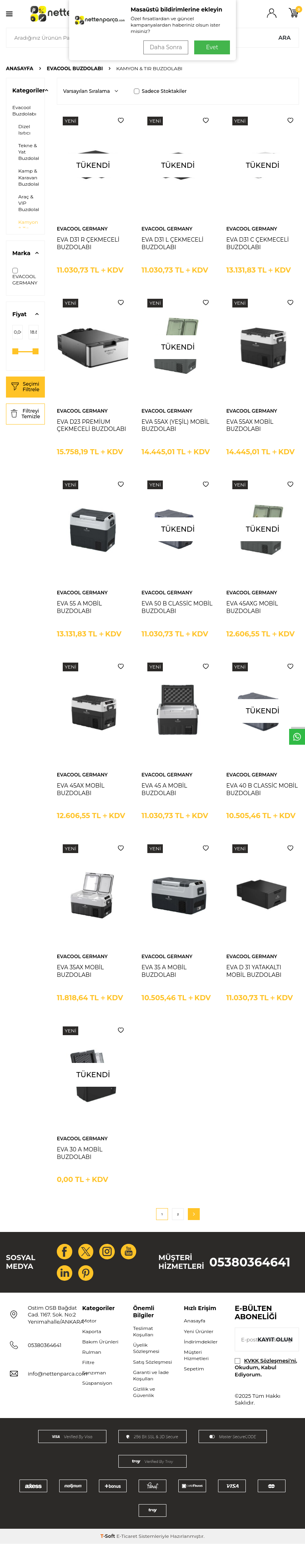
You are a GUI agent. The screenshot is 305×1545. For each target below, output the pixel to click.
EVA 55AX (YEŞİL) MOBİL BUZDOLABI (175, 425)
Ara (284, 37)
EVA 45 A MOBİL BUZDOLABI (164, 789)
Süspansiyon (97, 1384)
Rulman (91, 1353)
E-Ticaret (126, 1537)
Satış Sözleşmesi (152, 1363)
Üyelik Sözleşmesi (146, 1349)
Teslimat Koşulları (143, 1332)
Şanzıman (94, 1374)
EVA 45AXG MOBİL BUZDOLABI (252, 607)
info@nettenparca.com (57, 1375)
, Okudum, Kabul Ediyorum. (266, 1369)
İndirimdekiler (201, 1342)
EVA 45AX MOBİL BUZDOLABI (80, 789)
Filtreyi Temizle (25, 413)
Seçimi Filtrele (25, 386)
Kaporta (91, 1332)
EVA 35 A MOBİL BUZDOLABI (163, 971)
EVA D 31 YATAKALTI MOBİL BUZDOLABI (254, 971)
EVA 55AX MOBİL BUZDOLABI (250, 425)
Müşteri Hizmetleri (196, 1356)
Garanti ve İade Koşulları (151, 1376)
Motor (89, 1322)
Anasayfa (19, 68)
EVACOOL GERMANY (24, 277)
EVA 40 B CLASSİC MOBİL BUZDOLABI (262, 789)
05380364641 (249, 1262)
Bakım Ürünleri (100, 1342)
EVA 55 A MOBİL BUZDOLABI (79, 607)
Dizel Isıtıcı (24, 129)
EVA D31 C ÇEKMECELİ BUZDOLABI (257, 243)
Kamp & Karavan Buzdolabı (30, 177)
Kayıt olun (275, 1340)
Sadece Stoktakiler (160, 91)
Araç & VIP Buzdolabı (30, 203)
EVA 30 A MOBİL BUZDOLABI (79, 1153)
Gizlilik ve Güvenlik (144, 1393)
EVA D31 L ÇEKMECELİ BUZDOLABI (172, 243)
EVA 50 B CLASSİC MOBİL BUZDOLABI (176, 607)
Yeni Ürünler (198, 1332)
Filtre (88, 1363)
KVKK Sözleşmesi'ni (270, 1362)
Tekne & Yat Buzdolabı (30, 151)
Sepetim (194, 1370)
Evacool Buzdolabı (75, 68)
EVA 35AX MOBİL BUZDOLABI (80, 971)
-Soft (108, 1537)
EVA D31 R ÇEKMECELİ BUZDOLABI (88, 243)
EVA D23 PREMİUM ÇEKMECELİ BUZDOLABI (91, 425)
